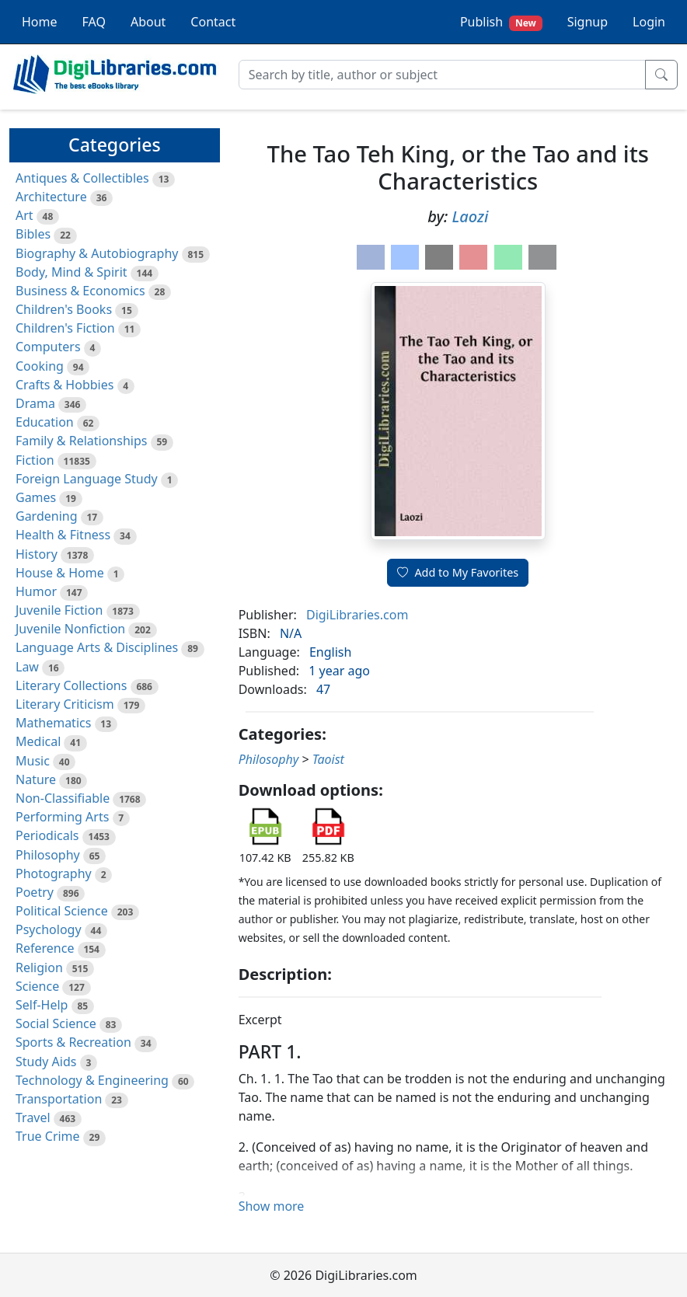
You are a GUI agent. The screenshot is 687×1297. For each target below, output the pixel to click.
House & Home (60, 572)
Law (27, 666)
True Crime (48, 1136)
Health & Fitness (63, 534)
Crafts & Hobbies (64, 384)
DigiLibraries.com (357, 614)
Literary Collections (71, 685)
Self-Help (42, 1004)
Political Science (62, 910)
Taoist (328, 759)
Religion (39, 967)
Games (36, 497)
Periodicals (47, 835)
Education (45, 422)
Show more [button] (272, 1206)
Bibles (33, 233)
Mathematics (53, 722)
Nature (36, 779)
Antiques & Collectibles (82, 178)
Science (37, 986)
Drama (35, 403)
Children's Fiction (65, 327)
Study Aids (46, 1061)
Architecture (51, 196)
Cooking (40, 366)
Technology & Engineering (92, 1080)
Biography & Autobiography (97, 253)
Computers (48, 346)
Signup (587, 21)
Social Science (56, 1023)
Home (40, 21)
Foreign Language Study (87, 478)
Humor (36, 591)
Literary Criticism (65, 704)
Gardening (47, 516)
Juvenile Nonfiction (70, 628)
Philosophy (48, 854)
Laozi (470, 216)
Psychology (49, 929)
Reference (45, 948)
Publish (501, 22)
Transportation (59, 1098)
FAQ (94, 21)
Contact (212, 21)
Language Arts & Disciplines (97, 647)
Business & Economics (80, 290)
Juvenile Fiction (59, 610)
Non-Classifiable (63, 798)
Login (649, 21)
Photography (54, 873)
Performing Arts (62, 816)
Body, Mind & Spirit (71, 272)
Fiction (35, 460)
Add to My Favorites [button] (457, 572)
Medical (38, 741)
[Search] (442, 74)
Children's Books (64, 309)
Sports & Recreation (73, 1042)
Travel (33, 1117)
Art (24, 215)
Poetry (35, 892)
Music (33, 760)
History (37, 554)
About (148, 21)
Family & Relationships (81, 440)
